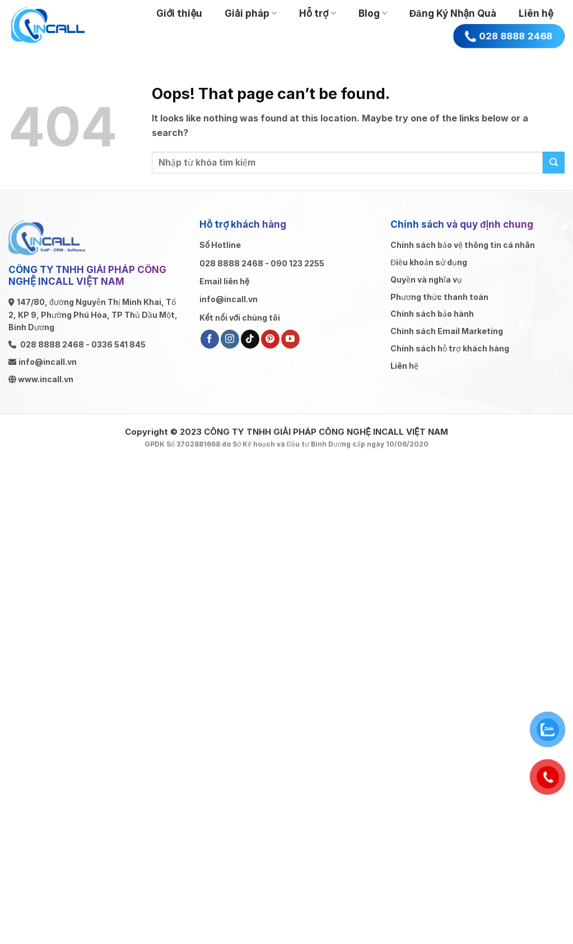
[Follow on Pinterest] (270, 339)
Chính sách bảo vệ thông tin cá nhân (462, 245)
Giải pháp (251, 13)
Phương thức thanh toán (439, 297)
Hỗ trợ (317, 13)
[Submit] (554, 162)
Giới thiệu (179, 13)
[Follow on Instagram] (230, 339)
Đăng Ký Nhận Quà (452, 13)
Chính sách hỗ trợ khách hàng (449, 348)
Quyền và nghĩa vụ (426, 279)
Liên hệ (536, 13)
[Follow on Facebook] (210, 339)
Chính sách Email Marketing (446, 331)
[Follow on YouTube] (290, 339)
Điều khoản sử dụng (428, 262)
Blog (372, 13)
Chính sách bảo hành (432, 313)
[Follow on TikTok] (250, 339)
